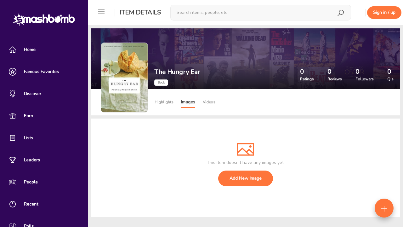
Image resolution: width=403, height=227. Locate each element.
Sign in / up (384, 12)
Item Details (140, 12)
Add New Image (246, 178)
